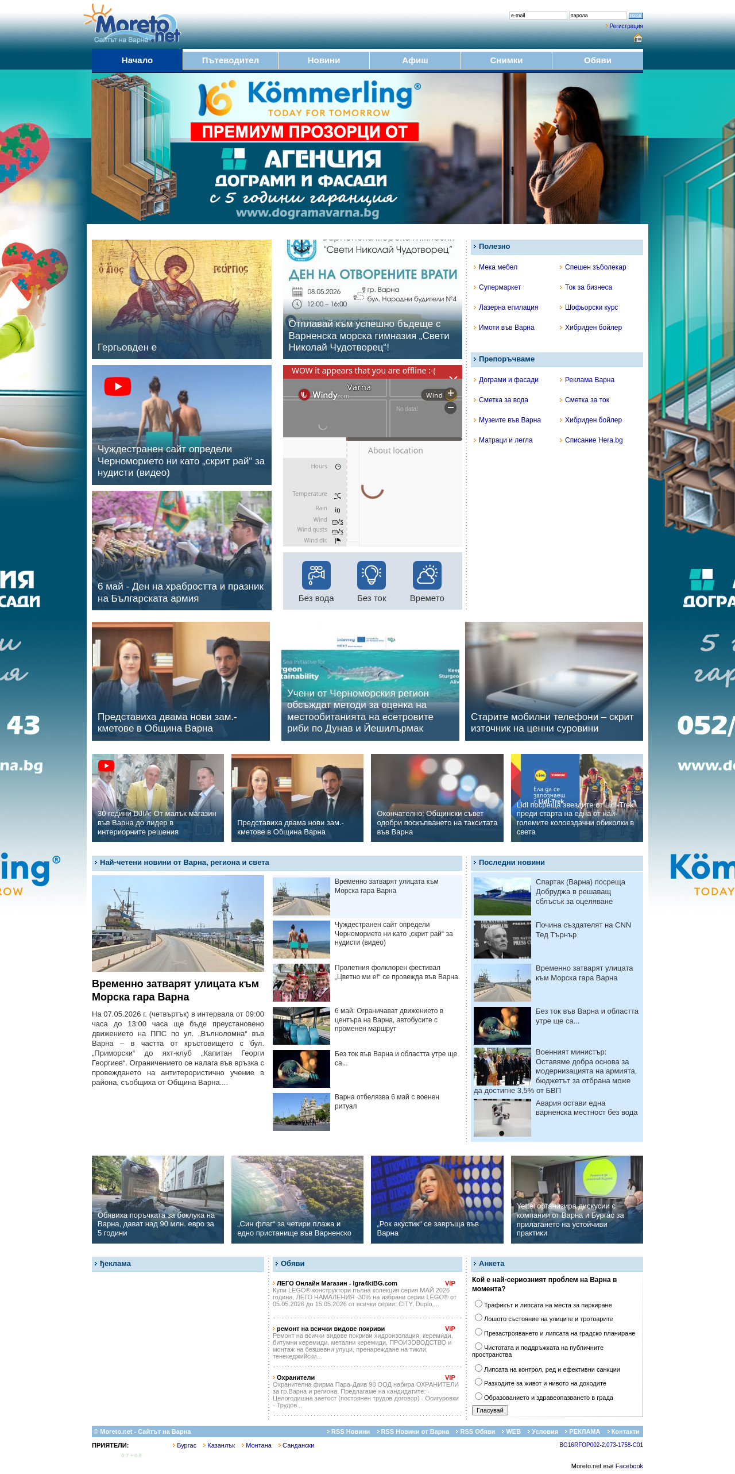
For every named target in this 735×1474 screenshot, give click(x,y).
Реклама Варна (587, 380)
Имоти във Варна (504, 328)
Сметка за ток (584, 400)
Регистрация (626, 26)
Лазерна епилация (506, 307)
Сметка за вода (501, 400)
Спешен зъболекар (593, 267)
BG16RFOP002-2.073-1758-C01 (601, 1445)
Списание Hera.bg (591, 440)
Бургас (184, 1445)
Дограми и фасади (506, 380)
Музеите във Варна (507, 420)
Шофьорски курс (589, 307)
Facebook (629, 1466)
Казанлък (219, 1445)
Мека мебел (495, 267)
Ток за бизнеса (586, 287)
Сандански (296, 1445)
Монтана (257, 1445)
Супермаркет (497, 287)
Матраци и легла (503, 440)
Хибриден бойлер (591, 328)
